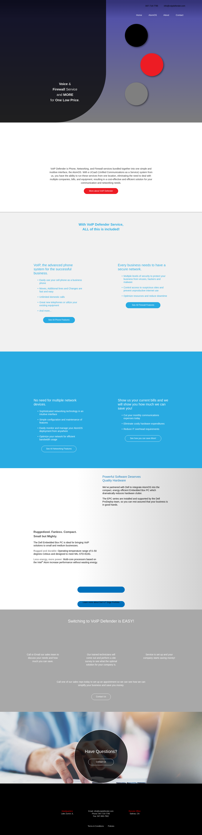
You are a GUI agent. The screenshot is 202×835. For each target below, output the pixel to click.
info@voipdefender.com (174, 6)
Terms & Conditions (96, 826)
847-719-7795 (151, 6)
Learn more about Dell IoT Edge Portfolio (101, 602)
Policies (111, 826)
